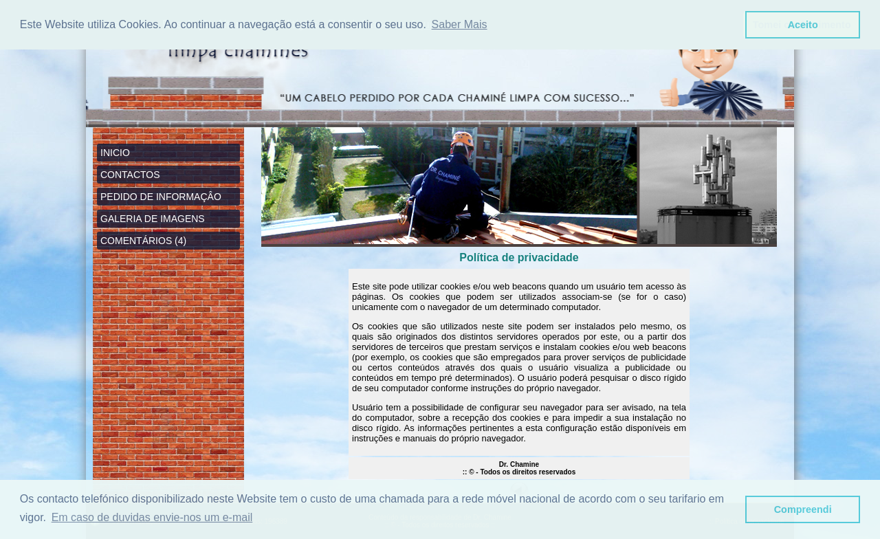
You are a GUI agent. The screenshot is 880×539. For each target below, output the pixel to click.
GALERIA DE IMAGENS (152, 218)
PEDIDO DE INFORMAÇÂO (160, 196)
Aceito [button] (803, 24)
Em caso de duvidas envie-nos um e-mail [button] (152, 517)
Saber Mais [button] (459, 24)
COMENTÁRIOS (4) (143, 240)
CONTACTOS (130, 174)
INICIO (115, 152)
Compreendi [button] (803, 509)
